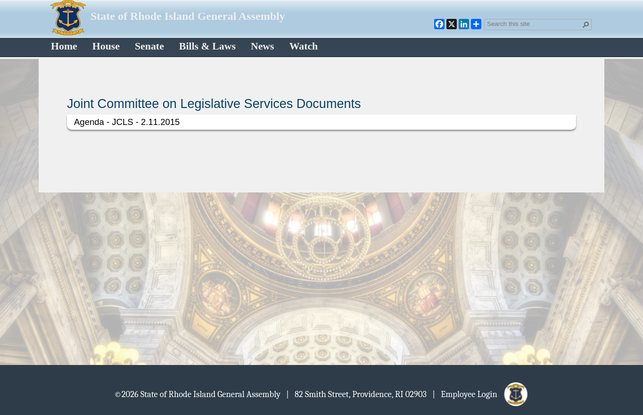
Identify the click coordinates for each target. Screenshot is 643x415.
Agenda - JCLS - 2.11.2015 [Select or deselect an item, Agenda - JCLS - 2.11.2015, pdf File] (127, 122)
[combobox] (534, 23)
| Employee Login (480, 394)
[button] (586, 24)
